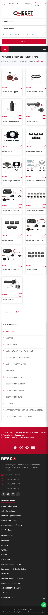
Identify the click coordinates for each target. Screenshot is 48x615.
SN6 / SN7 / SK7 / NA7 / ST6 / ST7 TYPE (21, 351)
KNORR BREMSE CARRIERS (15, 384)
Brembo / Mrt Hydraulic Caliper (13, 569)
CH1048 (28, 146)
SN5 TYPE (10, 331)
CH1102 (4, 295)
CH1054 (4, 206)
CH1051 (28, 176)
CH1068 (4, 235)
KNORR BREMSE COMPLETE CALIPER (19, 416)
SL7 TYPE (9, 403)
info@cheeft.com (12, 475)
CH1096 (28, 265)
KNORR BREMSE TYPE (14, 397)
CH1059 (28, 206)
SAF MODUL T (6, 559)
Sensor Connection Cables (12, 578)
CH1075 (28, 235)
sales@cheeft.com (9, 511)
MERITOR (4, 545)
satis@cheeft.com (9, 520)
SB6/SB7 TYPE (11, 344)
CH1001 (4, 87)
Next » (18, 312)
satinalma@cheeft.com (11, 516)
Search (24, 41)
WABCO (4, 550)
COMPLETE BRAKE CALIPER (11, 588)
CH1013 (28, 117)
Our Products (14, 61)
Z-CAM (4, 593)
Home (3, 61)
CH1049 (4, 176)
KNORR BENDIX (6, 540)
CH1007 (28, 87)
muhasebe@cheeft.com (11, 525)
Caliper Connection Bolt (11, 583)
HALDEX (4, 555)
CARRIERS (5, 574)
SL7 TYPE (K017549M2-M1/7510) (18, 358)
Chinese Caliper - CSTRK (11, 564)
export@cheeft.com (9, 506)
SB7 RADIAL (10, 371)
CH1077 (4, 265)
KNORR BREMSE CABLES (15, 390)
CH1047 (4, 146)
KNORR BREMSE (27, 61)
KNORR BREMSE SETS (14, 377)
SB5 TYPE (9, 338)
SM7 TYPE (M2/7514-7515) (16, 364)
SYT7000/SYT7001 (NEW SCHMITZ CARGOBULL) (25, 410)
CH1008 (4, 117)
